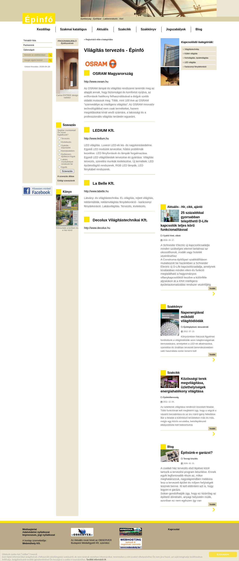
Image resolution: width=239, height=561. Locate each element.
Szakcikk (124, 29)
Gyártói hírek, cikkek (172, 236)
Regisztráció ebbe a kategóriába (99, 40)
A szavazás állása (66, 176)
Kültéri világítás (190, 54)
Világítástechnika (191, 49)
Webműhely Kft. (31, 543)
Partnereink (29, 45)
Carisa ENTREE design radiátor (67, 96)
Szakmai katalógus (73, 29)
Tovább (212, 288)
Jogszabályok (176, 29)
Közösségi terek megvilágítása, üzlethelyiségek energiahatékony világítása (184, 385)
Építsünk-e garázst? (197, 453)
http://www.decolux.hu (97, 227)
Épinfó (39, 19)
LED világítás (190, 62)
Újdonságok (29, 50)
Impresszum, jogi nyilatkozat (38, 534)
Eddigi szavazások (66, 180)
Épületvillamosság (171, 397)
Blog (198, 29)
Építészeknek (67, 43)
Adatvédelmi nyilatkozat (36, 532)
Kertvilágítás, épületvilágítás (196, 58)
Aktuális (102, 29)
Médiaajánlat (29, 529)
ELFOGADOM (223, 555)
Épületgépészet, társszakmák (196, 327)
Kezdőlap (43, 29)
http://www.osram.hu (96, 81)
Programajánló (67, 41)
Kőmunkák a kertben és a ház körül (67, 229)
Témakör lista (30, 40)
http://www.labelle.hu (96, 191)
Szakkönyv (148, 29)
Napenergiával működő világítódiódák (192, 317)
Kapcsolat (173, 529)
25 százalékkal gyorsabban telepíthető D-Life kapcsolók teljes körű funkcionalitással (184, 221)
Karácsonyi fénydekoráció (195, 67)
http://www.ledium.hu (96, 138)
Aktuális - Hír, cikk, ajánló (184, 206)
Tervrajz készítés (191, 459)
